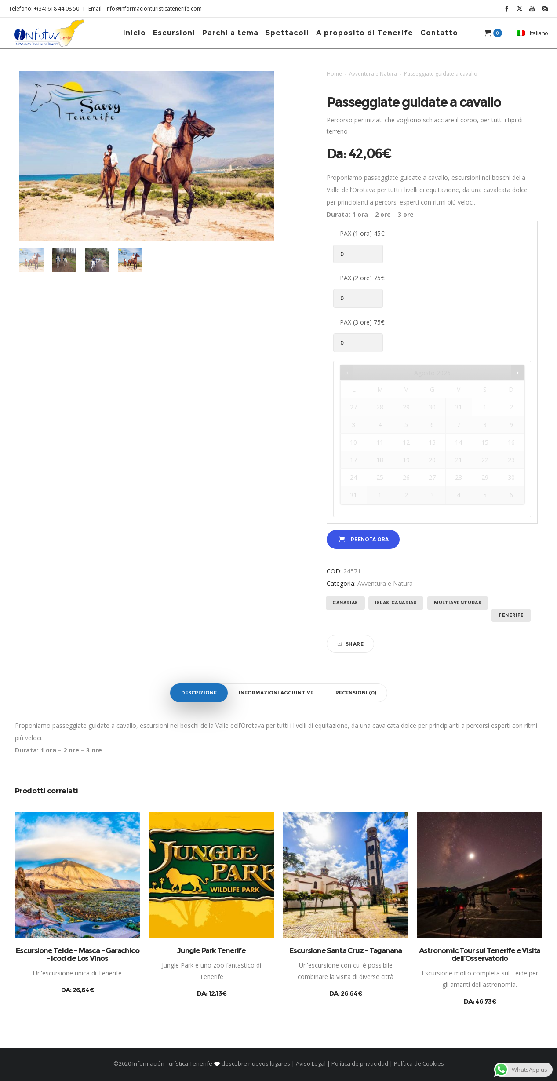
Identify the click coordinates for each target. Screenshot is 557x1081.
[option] (31, 260)
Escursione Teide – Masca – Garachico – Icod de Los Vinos (77, 954)
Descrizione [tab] (199, 693)
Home (334, 73)
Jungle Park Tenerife (211, 950)
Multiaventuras (457, 603)
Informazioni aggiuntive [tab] (276, 693)
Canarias (345, 603)
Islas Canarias (396, 603)
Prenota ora (370, 539)
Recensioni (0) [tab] (355, 693)
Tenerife (511, 615)
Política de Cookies (418, 1063)
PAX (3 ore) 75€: (363, 322)
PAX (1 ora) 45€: (363, 233)
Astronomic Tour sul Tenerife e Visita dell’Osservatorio (480, 954)
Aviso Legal (311, 1063)
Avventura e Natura (373, 73)
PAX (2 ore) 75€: (363, 278)
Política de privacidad (359, 1063)
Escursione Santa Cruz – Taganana (345, 950)
